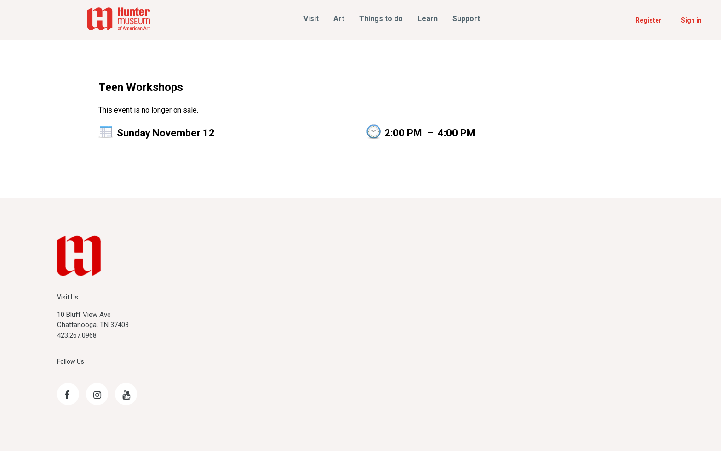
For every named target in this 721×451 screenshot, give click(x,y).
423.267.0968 (77, 335)
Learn (428, 18)
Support (466, 18)
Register (648, 20)
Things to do (381, 18)
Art (338, 18)
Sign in (691, 20)
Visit (311, 18)
